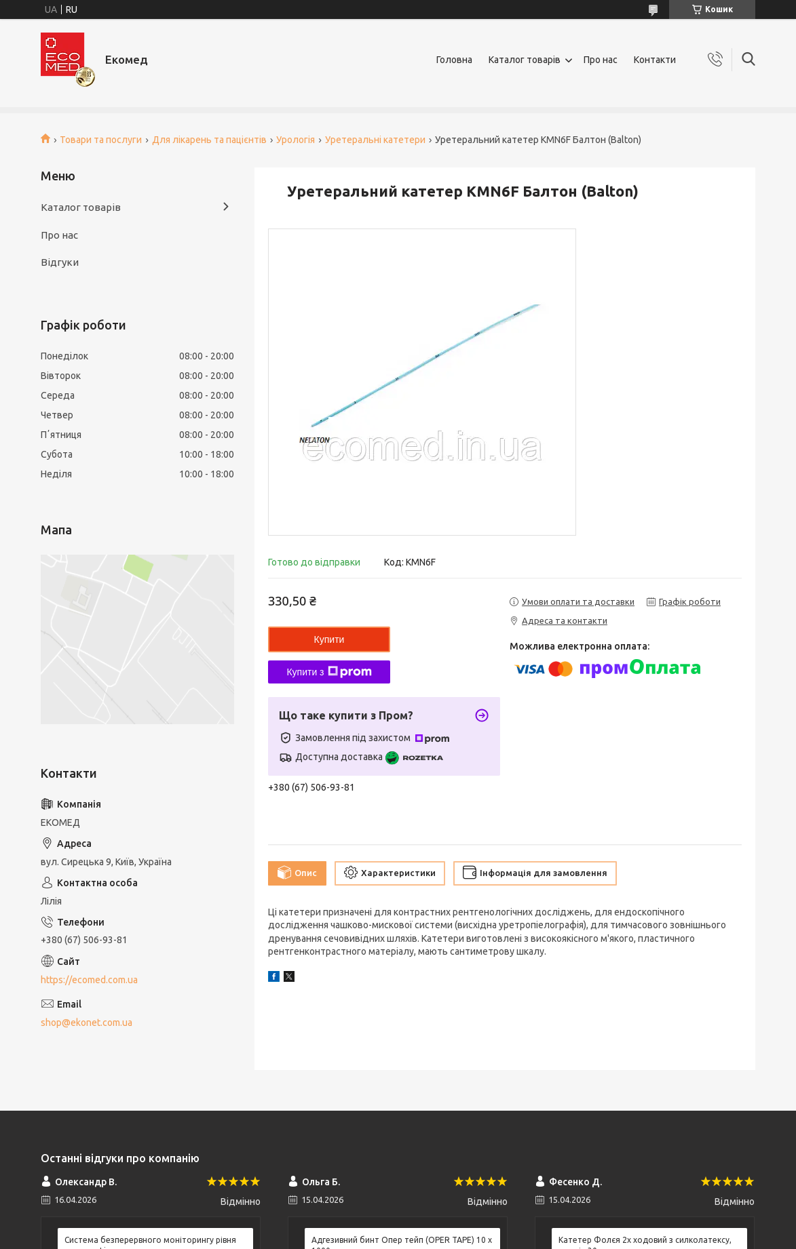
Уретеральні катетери (375, 139)
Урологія (295, 139)
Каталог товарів (525, 59)
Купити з (328, 672)
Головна (454, 59)
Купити (329, 639)
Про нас (601, 59)
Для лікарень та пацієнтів (209, 139)
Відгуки (60, 262)
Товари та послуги (101, 139)
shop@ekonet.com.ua (86, 1022)
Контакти (655, 59)
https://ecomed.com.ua (89, 979)
